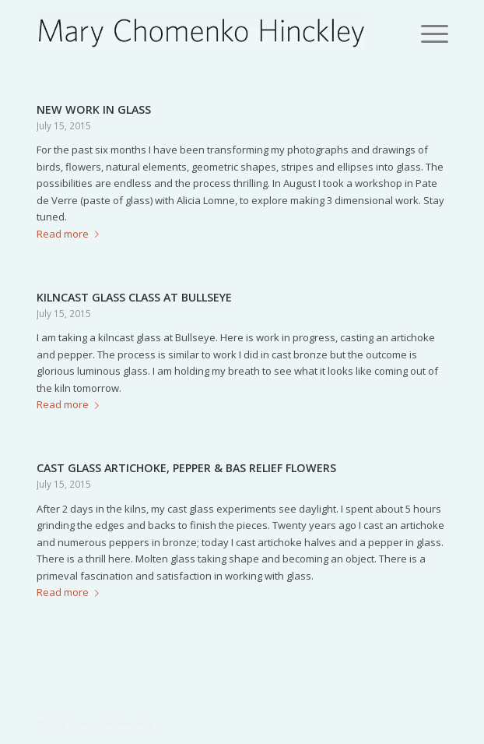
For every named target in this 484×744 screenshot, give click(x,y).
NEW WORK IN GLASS (94, 109)
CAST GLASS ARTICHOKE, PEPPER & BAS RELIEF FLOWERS (186, 467)
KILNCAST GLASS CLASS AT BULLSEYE (134, 297)
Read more (71, 234)
